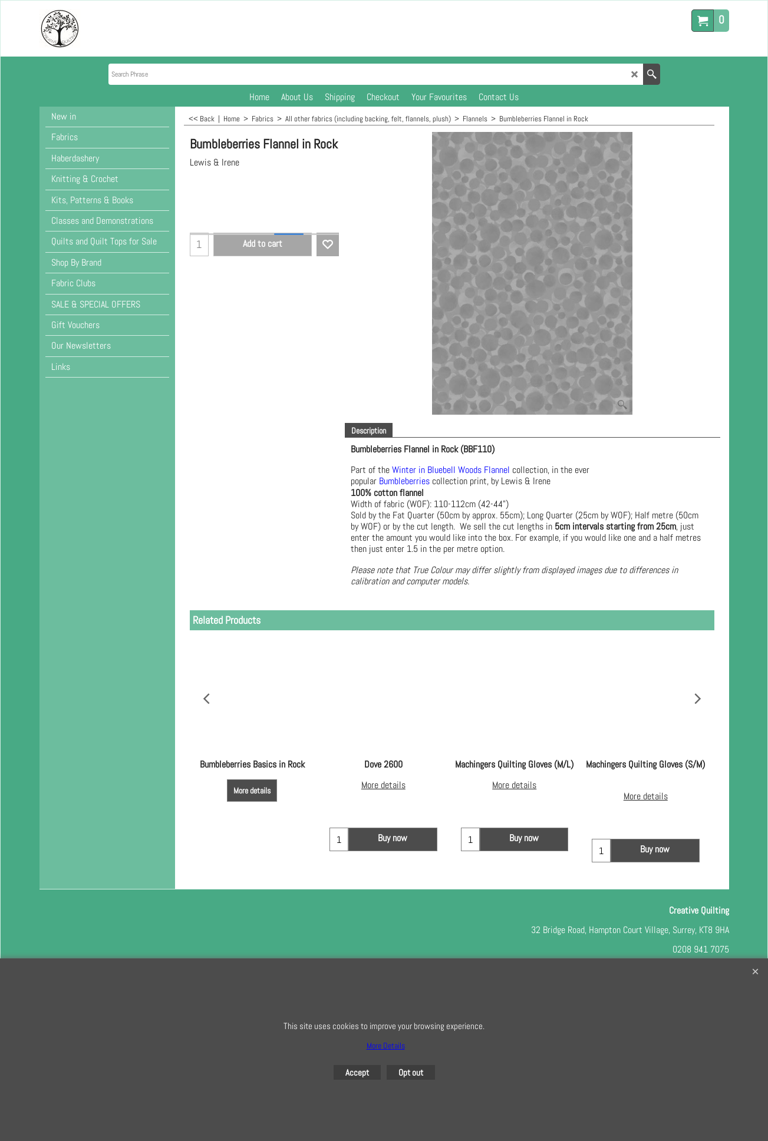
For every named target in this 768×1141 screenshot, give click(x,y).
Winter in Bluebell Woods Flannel (452, 470)
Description (368, 430)
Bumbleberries (404, 481)
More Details (386, 1045)
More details (252, 790)
